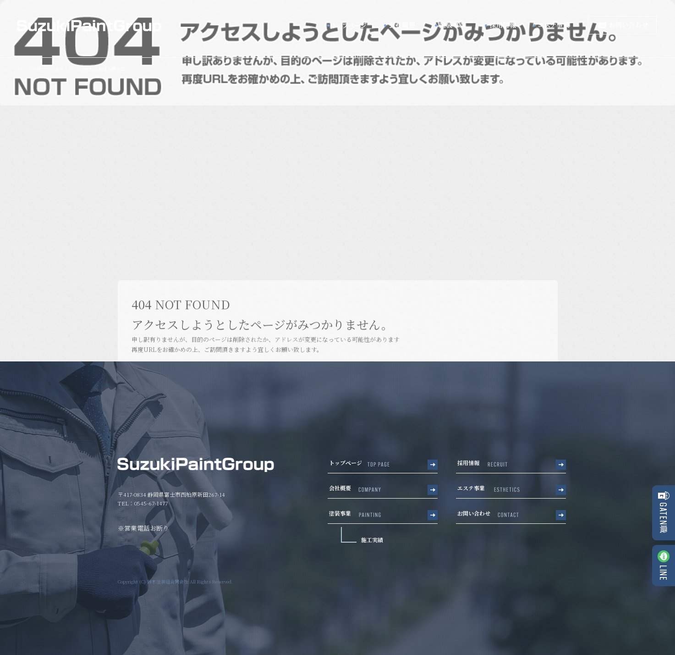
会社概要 (402, 25)
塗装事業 (453, 25)
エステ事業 (558, 25)
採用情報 (503, 25)
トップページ (349, 25)
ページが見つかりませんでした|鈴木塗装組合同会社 (71, 68)
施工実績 (372, 540)
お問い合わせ (622, 25)
